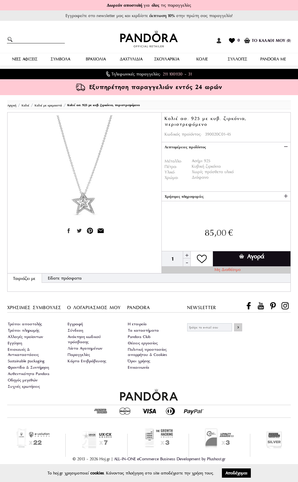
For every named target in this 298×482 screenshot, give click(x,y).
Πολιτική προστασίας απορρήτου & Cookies (147, 352)
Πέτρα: (171, 166)
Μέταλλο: (173, 161)
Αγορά (251, 256)
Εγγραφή (75, 324)
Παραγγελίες (79, 354)
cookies (97, 473)
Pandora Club (139, 336)
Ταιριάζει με (24, 278)
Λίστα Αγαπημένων (85, 348)
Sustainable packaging (26, 361)
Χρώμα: (172, 177)
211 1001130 (173, 74)
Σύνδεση (75, 330)
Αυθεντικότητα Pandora (28, 373)
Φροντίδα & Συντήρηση (28, 367)
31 (190, 74)
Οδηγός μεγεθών (23, 380)
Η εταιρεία (137, 324)
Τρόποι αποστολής (25, 324)
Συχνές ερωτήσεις (24, 386)
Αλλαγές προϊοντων (25, 336)
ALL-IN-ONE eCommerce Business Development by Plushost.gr (170, 458)
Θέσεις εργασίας (143, 343)
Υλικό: (170, 172)
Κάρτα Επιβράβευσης (87, 361)
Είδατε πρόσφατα (65, 278)
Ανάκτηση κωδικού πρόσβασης (84, 339)
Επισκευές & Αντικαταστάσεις (23, 352)
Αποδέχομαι (236, 473)
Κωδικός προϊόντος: (183, 134)
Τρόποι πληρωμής (23, 330)
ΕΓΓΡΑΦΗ (238, 327)
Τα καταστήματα (143, 330)
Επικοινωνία (138, 367)
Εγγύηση (15, 343)
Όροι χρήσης (139, 361)
